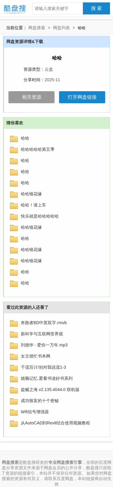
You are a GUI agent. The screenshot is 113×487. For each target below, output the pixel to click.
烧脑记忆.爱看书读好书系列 (47, 378)
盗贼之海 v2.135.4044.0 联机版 (50, 389)
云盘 (49, 69)
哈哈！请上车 (33, 205)
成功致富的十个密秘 (40, 400)
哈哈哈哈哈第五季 (38, 149)
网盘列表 (61, 27)
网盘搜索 (36, 27)
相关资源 (32, 97)
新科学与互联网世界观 (42, 333)
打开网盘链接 (82, 97)
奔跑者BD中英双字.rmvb (44, 322)
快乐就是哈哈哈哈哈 (40, 216)
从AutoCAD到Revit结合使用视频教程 (55, 422)
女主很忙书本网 (35, 356)
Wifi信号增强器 (35, 411)
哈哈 (25, 138)
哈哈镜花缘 (31, 193)
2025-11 (52, 79)
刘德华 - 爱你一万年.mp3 (44, 345)
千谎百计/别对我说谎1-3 (43, 367)
